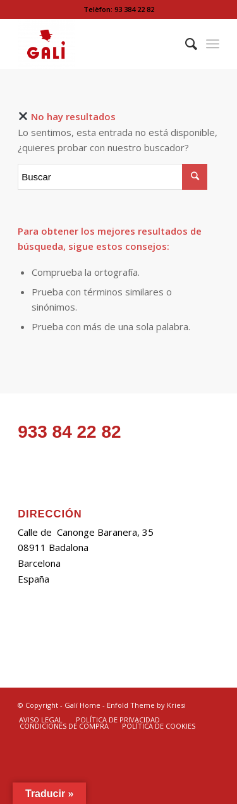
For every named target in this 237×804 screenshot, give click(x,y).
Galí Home (82, 705)
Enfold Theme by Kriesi (146, 705)
